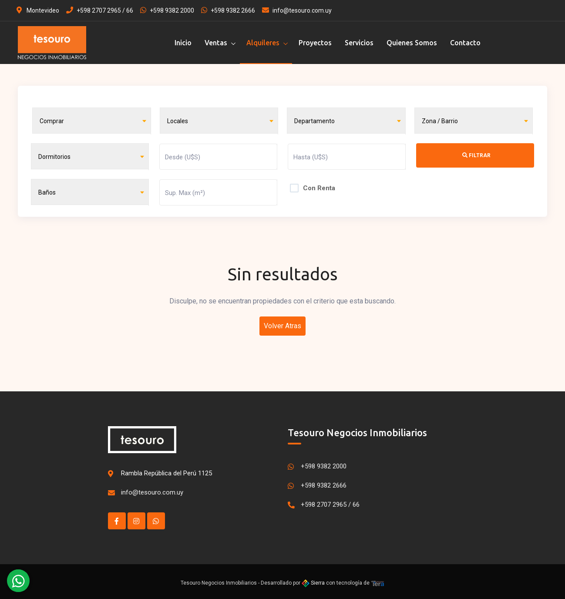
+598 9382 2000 (167, 10)
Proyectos (315, 43)
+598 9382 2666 (228, 10)
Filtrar (476, 154)
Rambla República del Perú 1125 (166, 470)
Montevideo (38, 10)
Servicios (359, 43)
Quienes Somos (412, 43)
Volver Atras (282, 323)
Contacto (465, 43)
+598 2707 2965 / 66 (99, 10)
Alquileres (262, 43)
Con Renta (319, 186)
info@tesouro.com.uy (297, 10)
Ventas (216, 43)
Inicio (183, 43)
